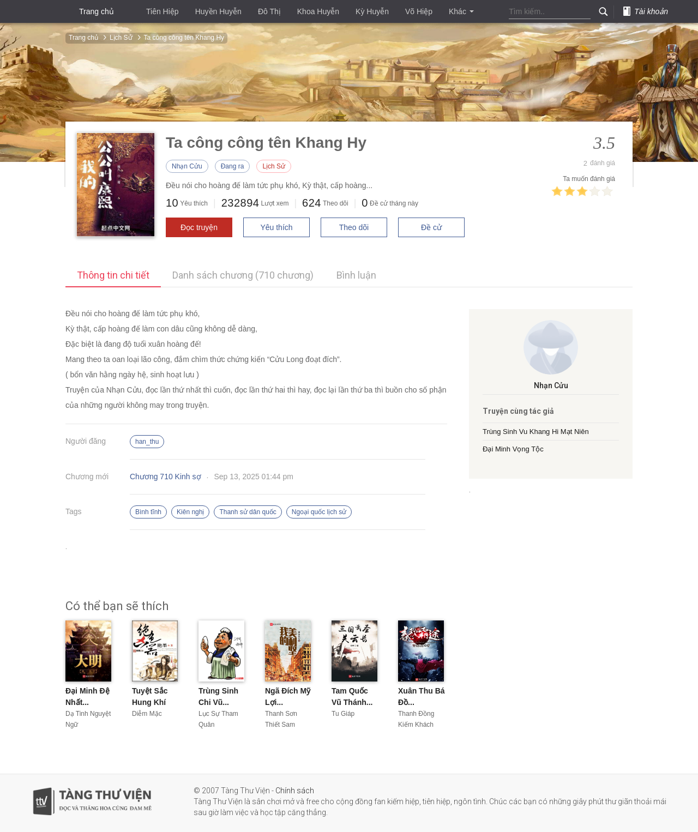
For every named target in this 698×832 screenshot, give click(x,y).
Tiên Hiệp (162, 11)
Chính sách (294, 790)
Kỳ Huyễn (372, 11)
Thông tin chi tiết (113, 275)
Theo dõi (354, 227)
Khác (461, 11)
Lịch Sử (121, 37)
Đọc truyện (199, 227)
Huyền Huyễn (218, 11)
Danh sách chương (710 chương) (243, 275)
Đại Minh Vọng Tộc (513, 449)
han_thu (147, 441)
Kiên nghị (190, 512)
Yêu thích (276, 227)
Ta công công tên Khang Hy (184, 37)
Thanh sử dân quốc (247, 512)
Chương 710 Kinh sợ (165, 476)
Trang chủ (96, 11)
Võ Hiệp (418, 11)
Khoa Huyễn (318, 11)
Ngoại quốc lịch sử (319, 512)
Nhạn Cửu (187, 166)
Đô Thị (269, 11)
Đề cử (431, 227)
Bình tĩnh (148, 512)
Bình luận (356, 275)
